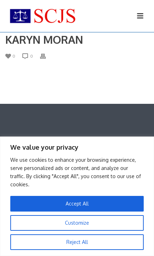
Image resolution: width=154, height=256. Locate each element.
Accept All (77, 204)
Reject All (77, 242)
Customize (77, 223)
